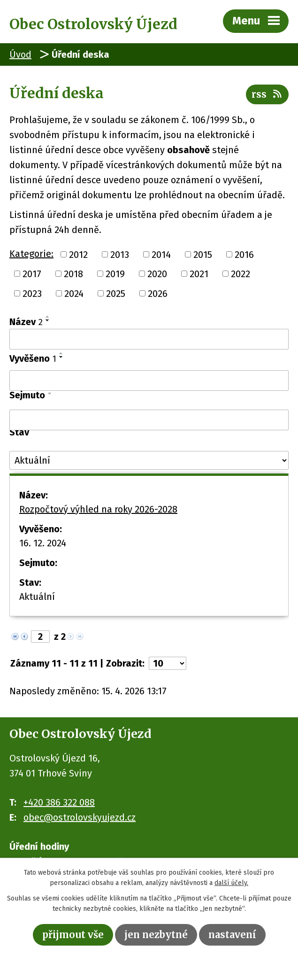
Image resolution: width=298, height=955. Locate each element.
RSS (267, 94)
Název (26, 321)
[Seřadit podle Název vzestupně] (48, 316)
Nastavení (232, 934)
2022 (240, 274)
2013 (119, 254)
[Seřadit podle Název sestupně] (48, 320)
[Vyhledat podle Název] (149, 339)
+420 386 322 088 (59, 802)
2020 (157, 274)
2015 (202, 254)
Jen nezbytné (156, 934)
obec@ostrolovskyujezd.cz (79, 817)
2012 (78, 254)
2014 (161, 254)
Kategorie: (31, 253)
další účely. (231, 883)
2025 (115, 293)
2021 (199, 274)
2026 (158, 293)
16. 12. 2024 (42, 543)
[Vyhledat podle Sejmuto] (149, 420)
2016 (244, 254)
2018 (73, 274)
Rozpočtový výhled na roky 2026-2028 (98, 509)
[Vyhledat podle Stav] (149, 460)
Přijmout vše (73, 934)
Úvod (20, 54)
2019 (115, 274)
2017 (32, 274)
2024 (74, 293)
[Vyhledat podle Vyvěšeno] (149, 380)
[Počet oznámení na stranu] (167, 663)
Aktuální (37, 596)
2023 (32, 293)
